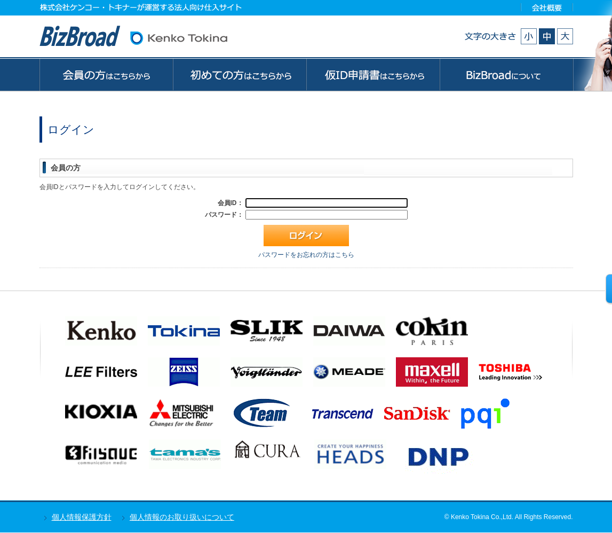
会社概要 (547, 7)
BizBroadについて (507, 74)
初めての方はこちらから (239, 74)
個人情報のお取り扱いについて (182, 517)
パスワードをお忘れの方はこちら (306, 254)
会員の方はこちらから (106, 74)
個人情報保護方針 (82, 517)
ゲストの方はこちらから (373, 74)
